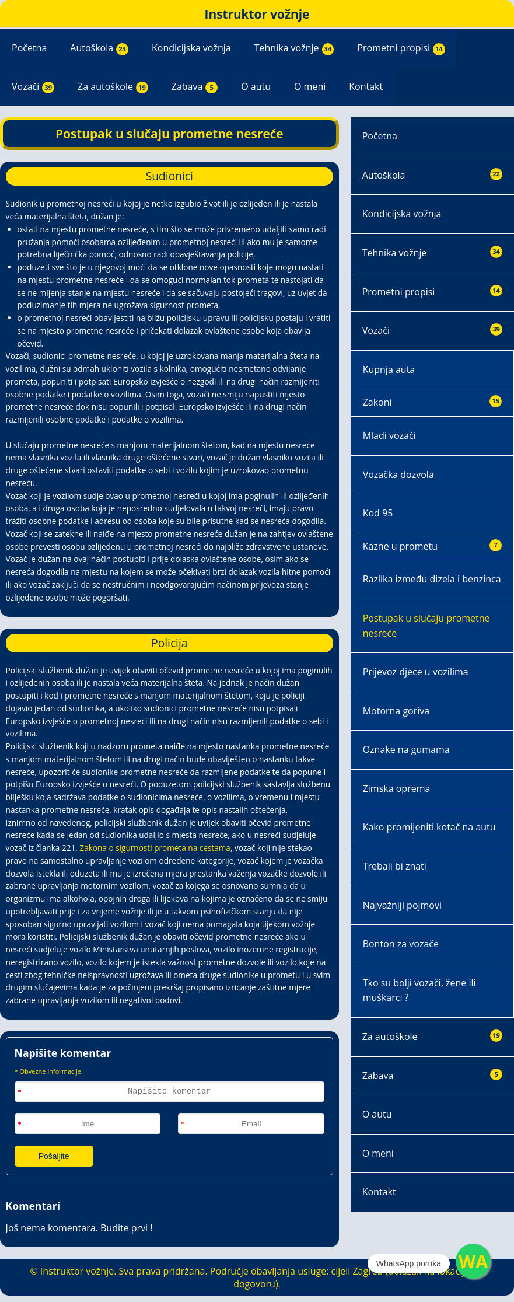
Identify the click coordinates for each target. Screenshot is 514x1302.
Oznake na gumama (406, 749)
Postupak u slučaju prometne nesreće (426, 626)
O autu (256, 86)
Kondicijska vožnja (191, 47)
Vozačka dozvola (398, 474)
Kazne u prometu (432, 546)
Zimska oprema (397, 788)
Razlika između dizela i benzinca (432, 579)
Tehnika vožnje (294, 48)
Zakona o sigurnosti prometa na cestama (154, 847)
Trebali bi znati (394, 866)
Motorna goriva (396, 710)
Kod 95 (378, 513)
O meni (310, 86)
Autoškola (99, 48)
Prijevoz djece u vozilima (415, 671)
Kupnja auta (389, 369)
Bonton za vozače (401, 943)
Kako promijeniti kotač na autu (429, 827)
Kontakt (366, 86)
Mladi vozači (389, 435)
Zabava (195, 87)
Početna (29, 47)
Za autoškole (113, 87)
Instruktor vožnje (257, 14)
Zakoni (432, 402)
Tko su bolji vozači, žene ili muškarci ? (419, 990)
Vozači (33, 87)
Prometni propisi (401, 48)
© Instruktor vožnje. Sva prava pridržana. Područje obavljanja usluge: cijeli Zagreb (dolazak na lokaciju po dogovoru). (257, 1277)
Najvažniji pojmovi (402, 905)
